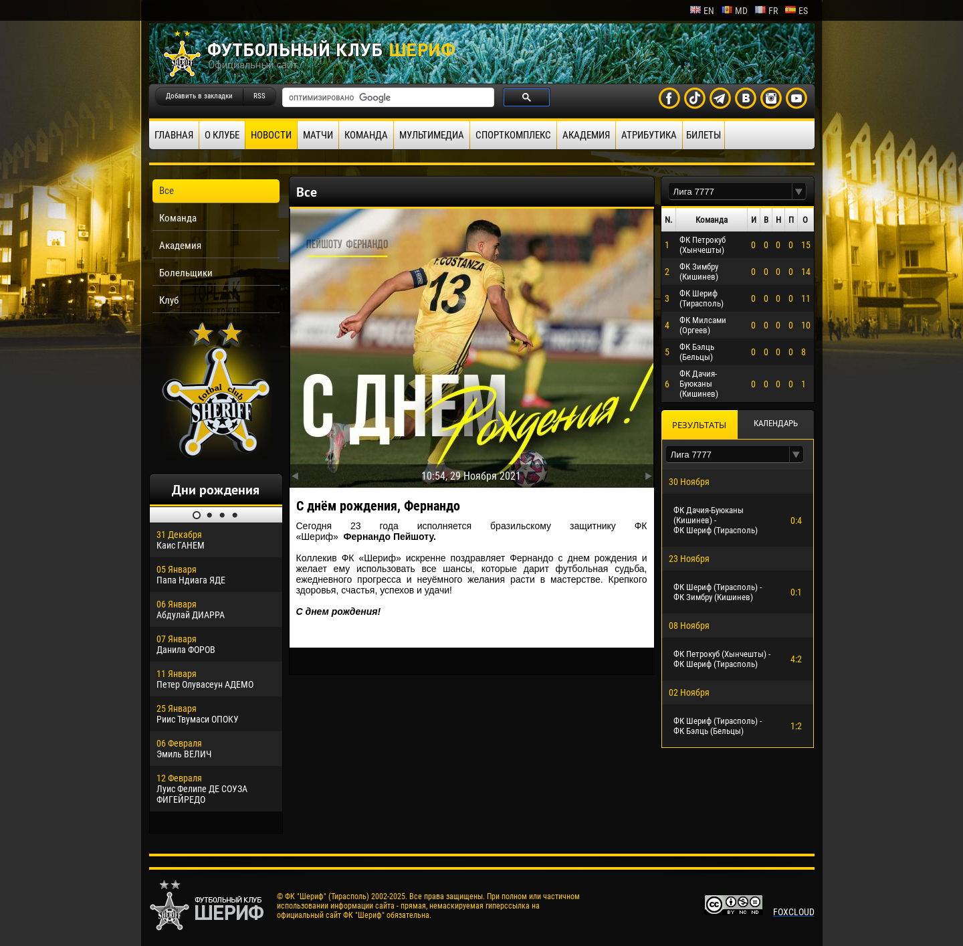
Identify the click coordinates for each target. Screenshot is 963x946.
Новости (271, 135)
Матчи (318, 135)
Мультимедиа (431, 135)
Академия (586, 135)
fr (766, 10)
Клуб (169, 300)
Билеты (703, 135)
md (734, 10)
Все (166, 191)
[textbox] (730, 191)
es (796, 10)
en (701, 10)
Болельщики (186, 273)
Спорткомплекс (513, 135)
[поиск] (387, 98)
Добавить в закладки (199, 96)
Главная (173, 135)
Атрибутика (649, 135)
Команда (366, 135)
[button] (799, 191)
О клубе (222, 135)
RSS (259, 96)
